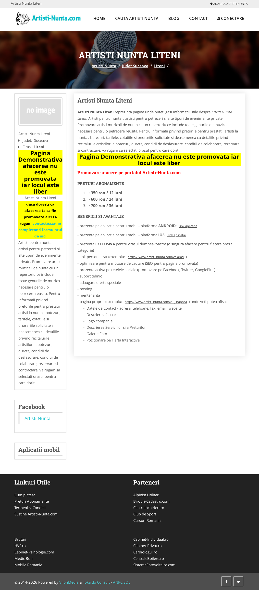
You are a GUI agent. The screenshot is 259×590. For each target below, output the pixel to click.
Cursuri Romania (147, 520)
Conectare (230, 18)
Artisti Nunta (104, 65)
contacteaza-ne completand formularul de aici (40, 229)
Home (99, 18)
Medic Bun (23, 558)
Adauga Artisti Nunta (229, 4)
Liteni (159, 65)
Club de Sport (144, 513)
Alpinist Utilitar (146, 494)
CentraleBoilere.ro (148, 558)
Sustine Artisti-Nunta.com (36, 513)
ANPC (118, 582)
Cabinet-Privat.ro (147, 545)
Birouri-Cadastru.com (151, 501)
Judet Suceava (135, 65)
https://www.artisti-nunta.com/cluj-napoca (156, 302)
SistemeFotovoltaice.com (154, 564)
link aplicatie (188, 226)
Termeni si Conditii (30, 507)
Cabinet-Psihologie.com (34, 552)
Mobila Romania (28, 564)
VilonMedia (68, 582)
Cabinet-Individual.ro (151, 539)
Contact (198, 18)
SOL (126, 582)
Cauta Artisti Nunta (137, 18)
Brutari (20, 539)
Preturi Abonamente (31, 501)
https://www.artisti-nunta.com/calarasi (156, 257)
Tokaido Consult (96, 582)
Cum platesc (24, 494)
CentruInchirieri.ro (148, 507)
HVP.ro (20, 545)
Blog (173, 18)
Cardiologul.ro (145, 552)
